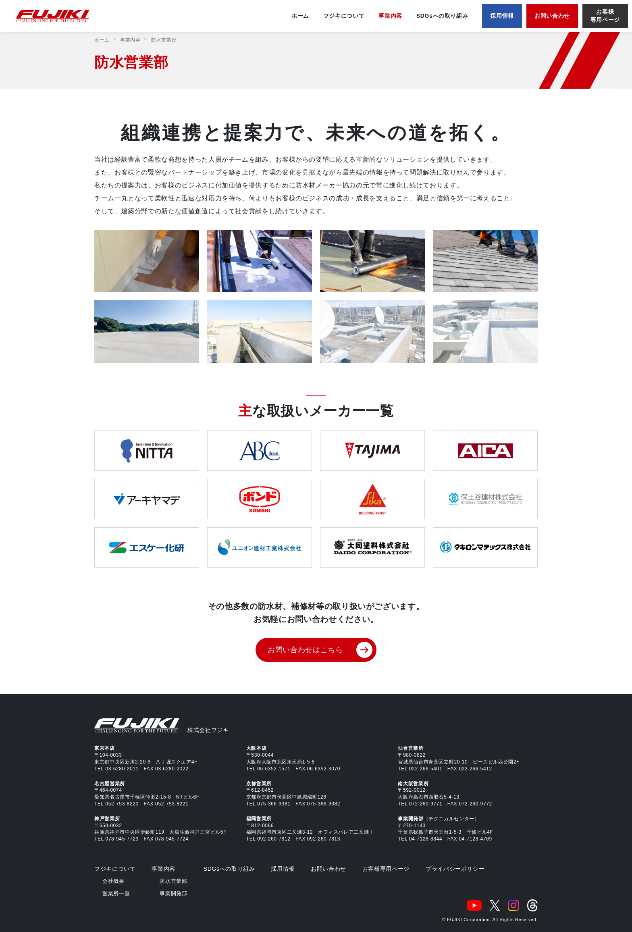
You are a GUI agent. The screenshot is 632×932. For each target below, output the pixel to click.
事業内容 (163, 868)
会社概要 (113, 881)
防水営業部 (173, 881)
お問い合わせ (328, 868)
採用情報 (283, 868)
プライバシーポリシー (455, 868)
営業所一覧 (116, 893)
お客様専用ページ (386, 868)
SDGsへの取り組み (229, 868)
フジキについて (114, 868)
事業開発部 (173, 893)
